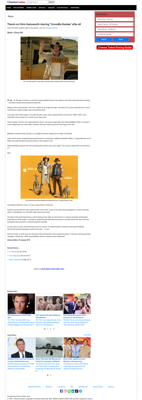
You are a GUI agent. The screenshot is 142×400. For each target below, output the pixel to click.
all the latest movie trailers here (52, 269)
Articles (42, 8)
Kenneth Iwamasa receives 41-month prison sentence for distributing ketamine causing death (21, 353)
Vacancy (111, 387)
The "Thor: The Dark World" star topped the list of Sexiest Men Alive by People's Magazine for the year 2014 (21, 309)
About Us (49, 387)
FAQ (71, 387)
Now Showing (18, 8)
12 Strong (12, 252)
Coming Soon (31, 8)
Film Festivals (62, 8)
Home (9, 8)
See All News (87, 335)
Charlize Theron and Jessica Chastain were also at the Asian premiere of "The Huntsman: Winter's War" (77, 309)
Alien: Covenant (14, 260)
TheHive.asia (83, 387)
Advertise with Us (34, 387)
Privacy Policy (98, 387)
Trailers (51, 8)
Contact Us (61, 387)
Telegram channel (51, 28)
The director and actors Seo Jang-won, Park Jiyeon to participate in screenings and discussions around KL (49, 354)
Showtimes (74, 8)
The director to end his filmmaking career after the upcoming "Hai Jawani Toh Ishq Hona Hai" (77, 353)
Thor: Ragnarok (14, 256)
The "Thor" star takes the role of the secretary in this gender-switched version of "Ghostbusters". (49, 309)
